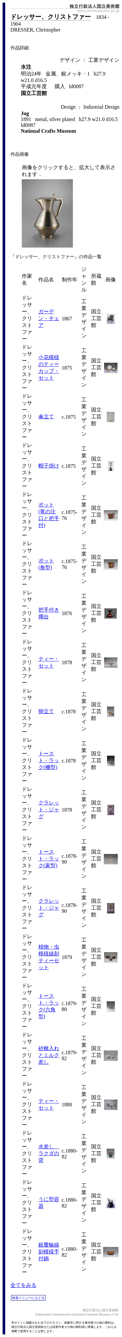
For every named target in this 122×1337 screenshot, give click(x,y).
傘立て (46, 416)
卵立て (46, 711)
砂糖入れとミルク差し (48, 1055)
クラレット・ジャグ (48, 809)
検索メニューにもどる (28, 1298)
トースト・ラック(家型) (48, 858)
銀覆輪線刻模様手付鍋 (48, 1251)
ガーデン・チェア (48, 318)
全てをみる (23, 1285)
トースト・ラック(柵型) (48, 760)
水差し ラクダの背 (48, 1153)
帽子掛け (48, 465)
